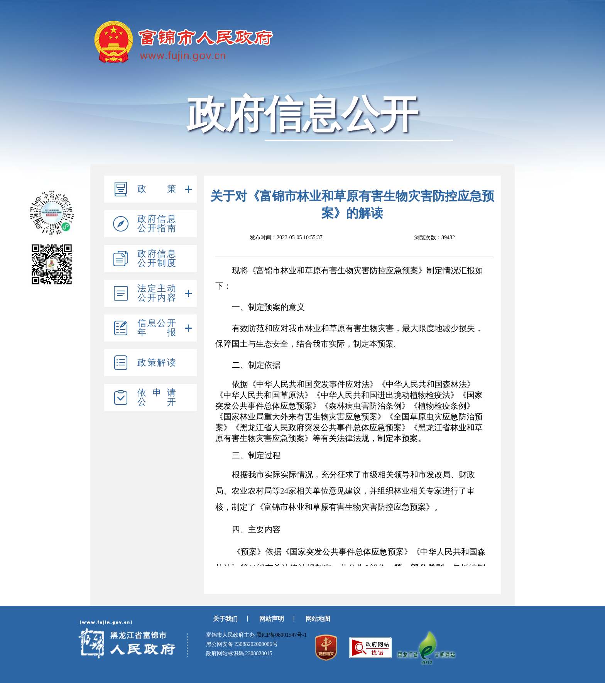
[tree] (150, 293)
